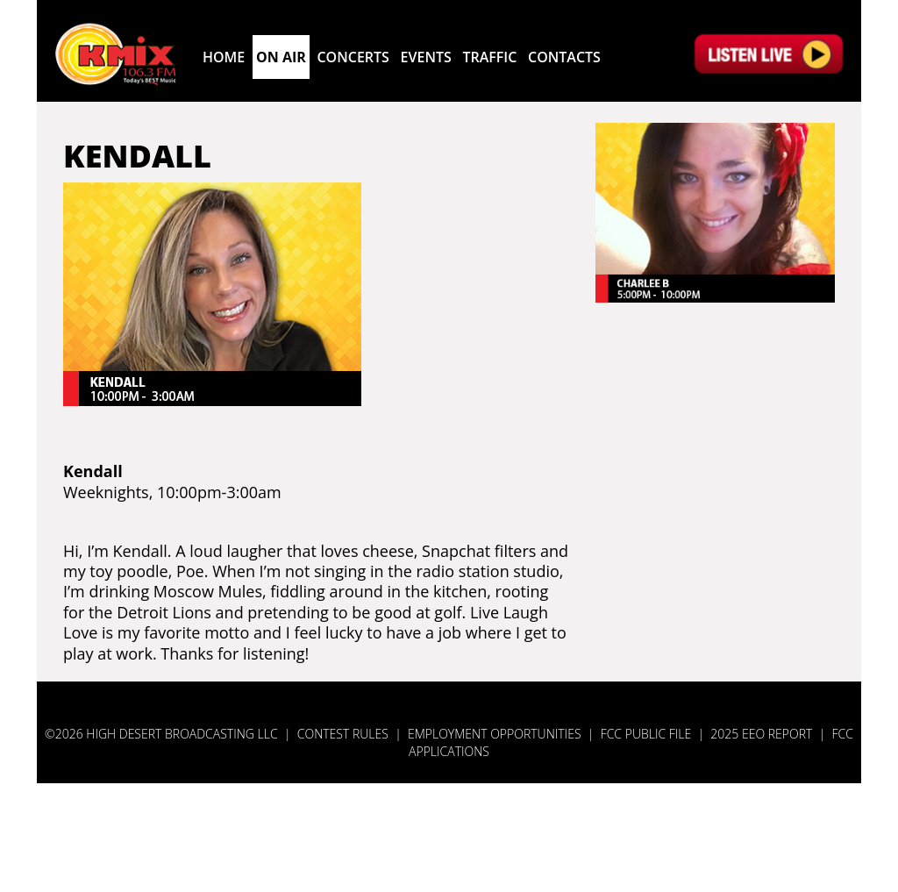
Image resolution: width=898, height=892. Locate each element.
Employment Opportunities (494, 733)
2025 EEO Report (761, 733)
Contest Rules (342, 733)
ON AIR (281, 57)
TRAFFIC (489, 57)
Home (224, 57)
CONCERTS (352, 57)
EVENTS (426, 57)
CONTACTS (564, 57)
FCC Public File (646, 733)
